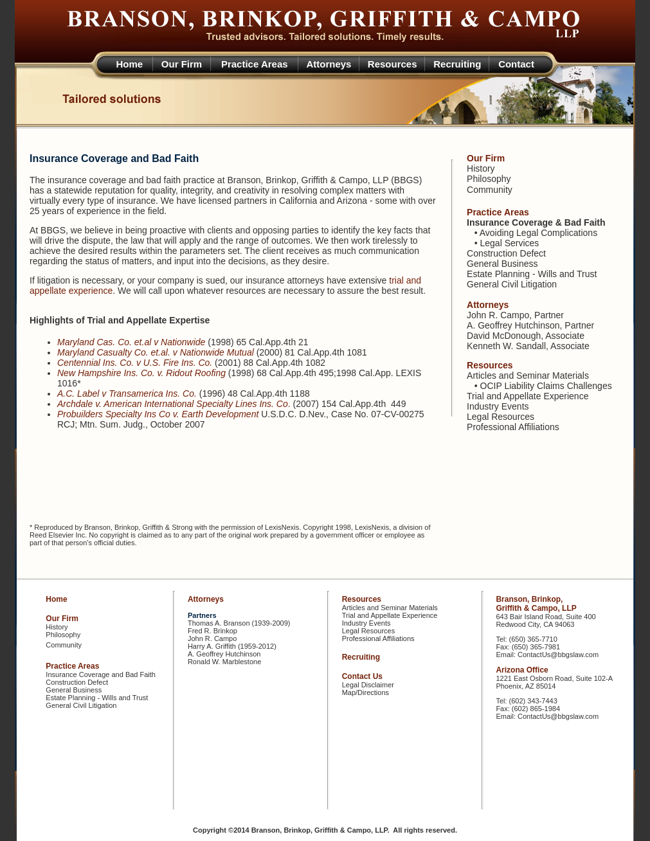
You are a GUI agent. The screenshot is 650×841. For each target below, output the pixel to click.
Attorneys (328, 64)
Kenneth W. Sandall (506, 346)
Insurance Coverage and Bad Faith (101, 674)
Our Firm (181, 64)
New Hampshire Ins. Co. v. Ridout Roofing (141, 373)
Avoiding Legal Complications (538, 233)
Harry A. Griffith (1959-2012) (232, 646)
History (481, 168)
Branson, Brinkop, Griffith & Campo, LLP (536, 604)
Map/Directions (365, 692)
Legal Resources (500, 416)
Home (129, 64)
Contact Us (362, 676)
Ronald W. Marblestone (224, 661)
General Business (502, 263)
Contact (516, 64)
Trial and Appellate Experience (527, 396)
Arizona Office (522, 669)
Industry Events (498, 406)
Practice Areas (254, 64)
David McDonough (504, 335)
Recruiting (457, 64)
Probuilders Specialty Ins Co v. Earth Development (157, 414)
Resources (392, 64)
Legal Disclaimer (368, 685)
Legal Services (509, 243)
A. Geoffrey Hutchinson (513, 325)
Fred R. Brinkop (212, 631)
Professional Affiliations (513, 427)
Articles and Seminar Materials (528, 375)
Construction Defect (506, 253)
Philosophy (489, 179)
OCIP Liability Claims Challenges (546, 386)
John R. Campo (498, 315)
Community (489, 190)
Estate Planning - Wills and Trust (532, 274)
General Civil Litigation (512, 284)
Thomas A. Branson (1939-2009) (239, 623)
